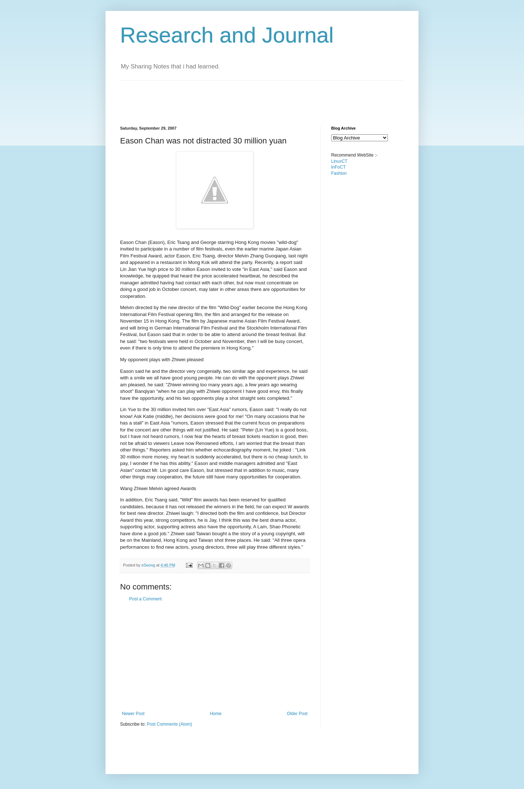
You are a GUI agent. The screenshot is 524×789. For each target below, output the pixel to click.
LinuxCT (339, 161)
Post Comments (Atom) (169, 724)
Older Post (297, 713)
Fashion (339, 173)
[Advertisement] (252, 96)
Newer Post (133, 713)
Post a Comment (145, 598)
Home (216, 713)
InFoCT (338, 167)
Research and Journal (227, 35)
